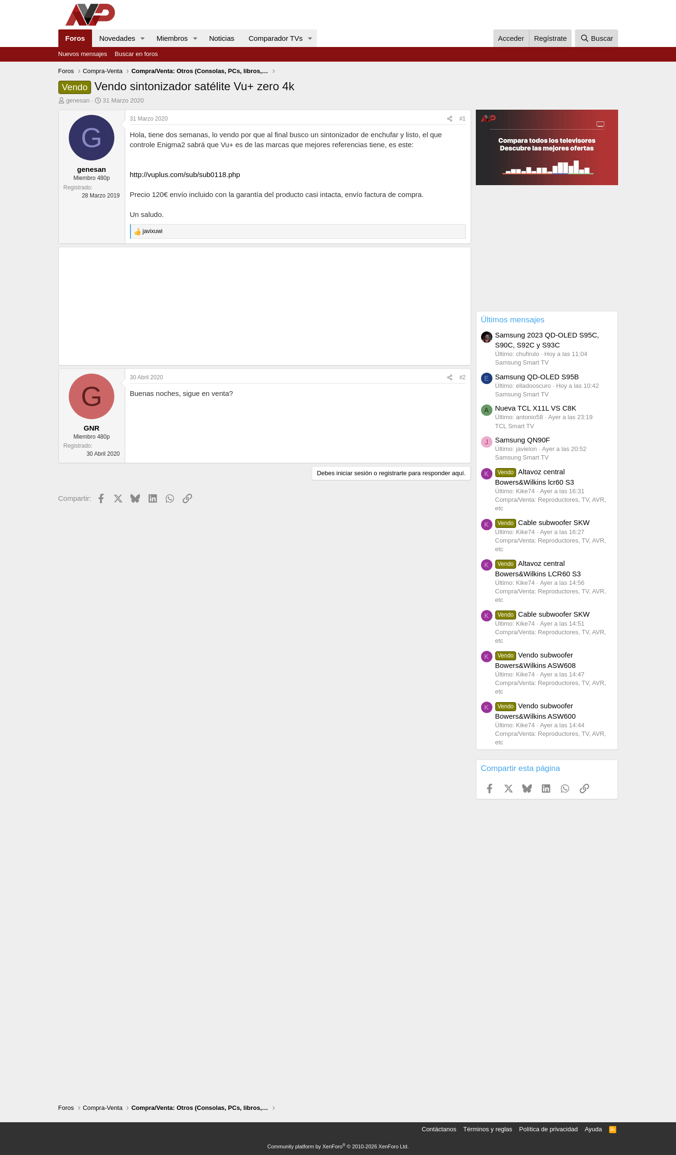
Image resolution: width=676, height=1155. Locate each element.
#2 (462, 377)
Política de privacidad (548, 1129)
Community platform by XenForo (338, 1146)
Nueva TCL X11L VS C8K (535, 408)
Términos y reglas (487, 1129)
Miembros (172, 38)
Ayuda (593, 1129)
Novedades (117, 38)
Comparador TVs (276, 38)
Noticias (221, 38)
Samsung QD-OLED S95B (537, 377)
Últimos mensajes (513, 319)
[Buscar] (596, 38)
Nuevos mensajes (82, 53)
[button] (142, 38)
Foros (75, 38)
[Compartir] (450, 118)
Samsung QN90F (522, 440)
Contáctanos (439, 1129)
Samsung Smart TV (522, 362)
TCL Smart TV (514, 426)
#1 (462, 118)
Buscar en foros (136, 53)
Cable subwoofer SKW (542, 522)
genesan (78, 100)
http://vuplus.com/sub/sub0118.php (185, 174)
